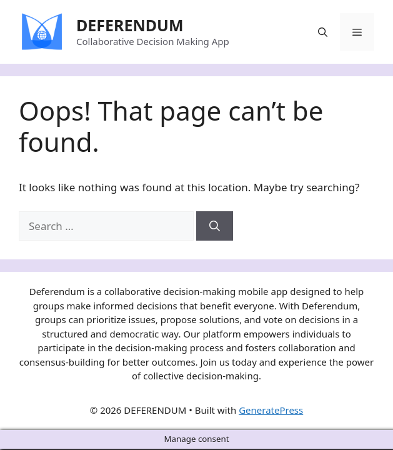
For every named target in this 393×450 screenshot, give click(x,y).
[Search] (214, 226)
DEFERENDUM (130, 25)
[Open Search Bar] (323, 32)
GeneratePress (271, 410)
